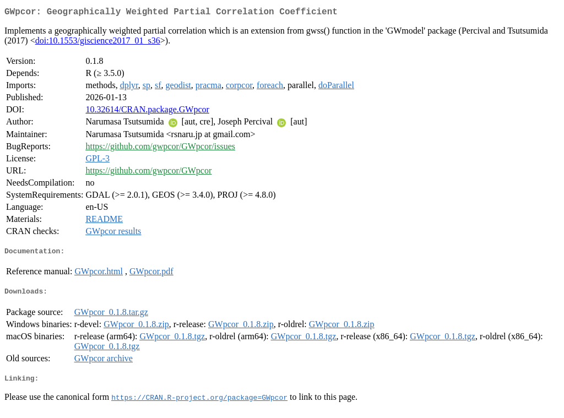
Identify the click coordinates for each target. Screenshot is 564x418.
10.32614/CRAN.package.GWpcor (147, 111)
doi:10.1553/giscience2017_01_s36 (97, 42)
